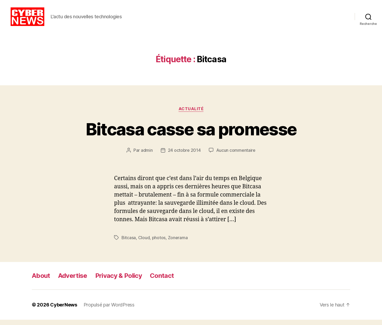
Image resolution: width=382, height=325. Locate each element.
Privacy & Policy (118, 281)
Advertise (72, 281)
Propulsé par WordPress (109, 310)
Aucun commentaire (235, 155)
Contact (162, 281)
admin (147, 155)
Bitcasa (128, 243)
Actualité (191, 114)
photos (159, 243)
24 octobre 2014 (184, 155)
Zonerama (178, 243)
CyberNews (63, 310)
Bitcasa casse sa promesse (191, 134)
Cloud (144, 243)
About (41, 281)
